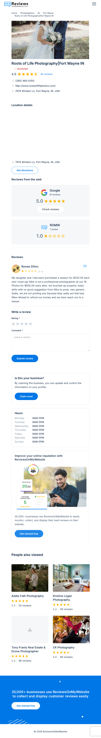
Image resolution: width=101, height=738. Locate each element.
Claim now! (26, 397)
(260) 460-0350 (24, 80)
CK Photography (63, 649)
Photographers (27, 13)
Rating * (15, 318)
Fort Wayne (48, 13)
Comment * (17, 330)
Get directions (25, 170)
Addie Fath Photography (27, 597)
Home (14, 13)
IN (39, 13)
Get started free (26, 706)
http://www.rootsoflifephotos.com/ (35, 85)
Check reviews (50, 209)
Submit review (25, 358)
